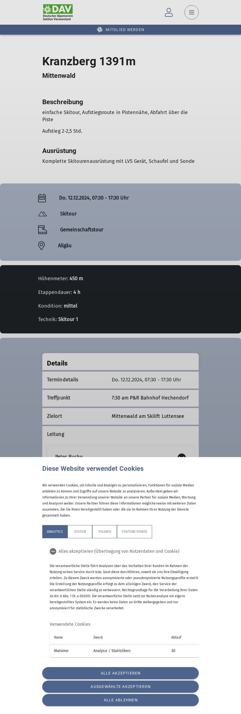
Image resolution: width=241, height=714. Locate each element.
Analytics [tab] (55, 532)
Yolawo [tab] (104, 532)
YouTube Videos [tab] (134, 532)
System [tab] (80, 532)
